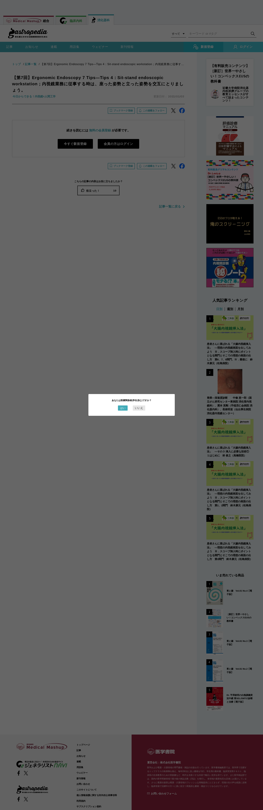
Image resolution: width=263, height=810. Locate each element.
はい (123, 407)
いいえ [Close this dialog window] (139, 407)
